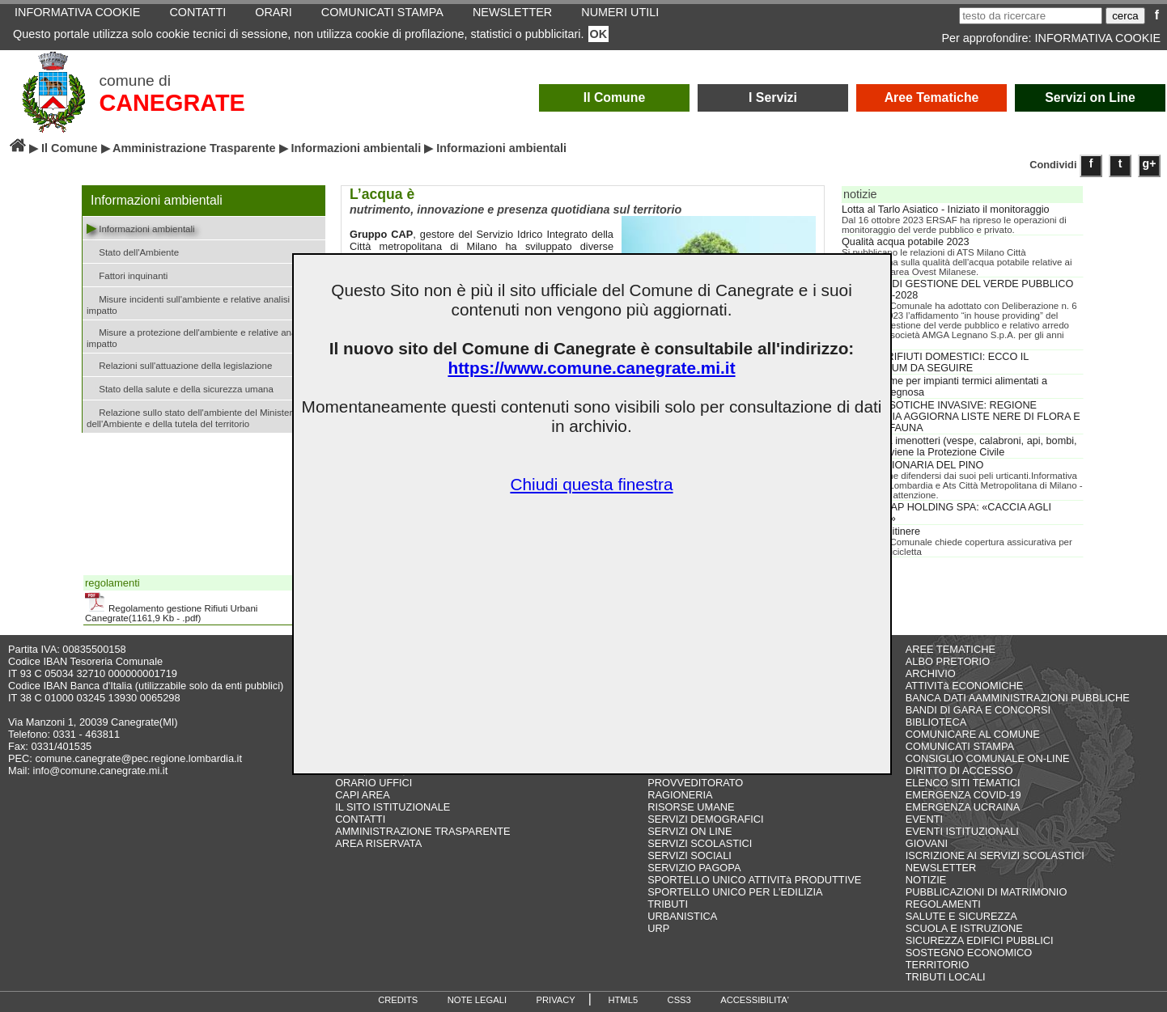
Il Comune (615, 97)
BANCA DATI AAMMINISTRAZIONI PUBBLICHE (1018, 698)
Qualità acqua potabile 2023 (906, 242)
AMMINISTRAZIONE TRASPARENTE (422, 831)
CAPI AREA (362, 795)
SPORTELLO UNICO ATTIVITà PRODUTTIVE (754, 880)
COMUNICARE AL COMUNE (973, 734)
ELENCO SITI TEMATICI (963, 783)
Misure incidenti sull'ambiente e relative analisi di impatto (193, 303)
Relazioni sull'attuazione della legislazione (179, 364)
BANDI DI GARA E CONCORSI (978, 710)
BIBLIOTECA (936, 722)
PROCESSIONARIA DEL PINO (912, 465)
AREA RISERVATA (378, 843)
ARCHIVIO (931, 673)
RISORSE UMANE (690, 807)
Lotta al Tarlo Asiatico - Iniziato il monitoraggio (946, 209)
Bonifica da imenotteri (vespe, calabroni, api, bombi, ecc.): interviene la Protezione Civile (959, 446)
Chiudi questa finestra (591, 484)
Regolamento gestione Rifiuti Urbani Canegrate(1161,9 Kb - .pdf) (171, 607)
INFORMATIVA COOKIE (1098, 38)
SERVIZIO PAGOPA (694, 868)
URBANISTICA (682, 916)
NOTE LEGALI (477, 1000)
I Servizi (773, 97)
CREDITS (398, 1000)
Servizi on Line (1090, 97)
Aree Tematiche (932, 97)
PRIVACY (556, 1000)
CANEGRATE (171, 103)
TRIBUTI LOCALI (946, 977)
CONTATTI (360, 819)
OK (599, 34)
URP (658, 928)
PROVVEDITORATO (695, 783)
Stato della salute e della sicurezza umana (180, 388)
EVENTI (924, 819)
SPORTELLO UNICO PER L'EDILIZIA (734, 892)
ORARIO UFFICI (373, 783)
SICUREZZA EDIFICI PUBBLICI (980, 940)
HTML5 (623, 1000)
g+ (1149, 163)
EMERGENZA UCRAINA (963, 807)
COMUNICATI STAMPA (960, 746)
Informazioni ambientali (356, 148)
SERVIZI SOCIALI (689, 855)
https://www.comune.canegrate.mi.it (591, 367)
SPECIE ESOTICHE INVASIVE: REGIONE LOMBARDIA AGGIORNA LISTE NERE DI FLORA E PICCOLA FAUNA (961, 417)
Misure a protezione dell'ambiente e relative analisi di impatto (202, 336)
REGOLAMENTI (943, 904)
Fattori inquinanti (127, 275)
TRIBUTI (667, 904)
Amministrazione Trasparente (194, 148)
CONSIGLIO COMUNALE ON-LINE (988, 758)
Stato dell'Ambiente (133, 251)
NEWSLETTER (941, 868)
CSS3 (679, 1000)
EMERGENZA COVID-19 (963, 795)
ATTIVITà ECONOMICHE (965, 686)
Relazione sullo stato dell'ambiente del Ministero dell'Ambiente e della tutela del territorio (192, 416)
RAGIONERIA (679, 795)
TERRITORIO (938, 965)
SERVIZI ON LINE (689, 831)
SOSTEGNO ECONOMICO (969, 952)
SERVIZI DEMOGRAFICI (705, 819)
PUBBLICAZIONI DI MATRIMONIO (986, 892)
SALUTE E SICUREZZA (961, 916)
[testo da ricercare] (1030, 15)
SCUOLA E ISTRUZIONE (964, 928)
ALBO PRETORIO (948, 661)
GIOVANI (927, 843)
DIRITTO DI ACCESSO (959, 770)
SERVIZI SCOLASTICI (699, 843)
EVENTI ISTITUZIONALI (962, 831)
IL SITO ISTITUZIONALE (392, 807)
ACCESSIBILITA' (754, 1000)
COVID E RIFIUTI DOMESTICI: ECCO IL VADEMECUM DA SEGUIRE (935, 362)
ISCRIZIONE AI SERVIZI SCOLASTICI (995, 855)
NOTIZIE (926, 880)
